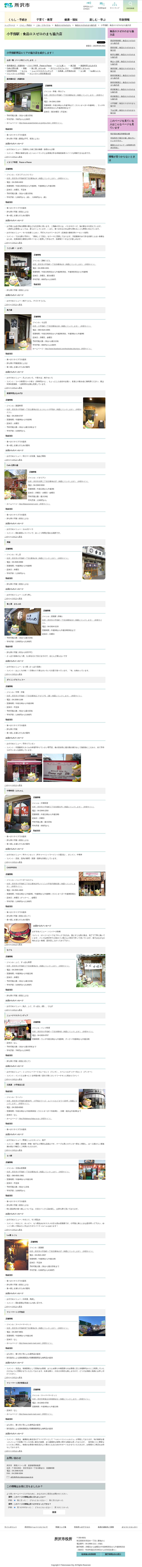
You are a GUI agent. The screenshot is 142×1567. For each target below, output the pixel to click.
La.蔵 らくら (96, 71)
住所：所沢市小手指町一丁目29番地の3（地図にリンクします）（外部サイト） (64, 264)
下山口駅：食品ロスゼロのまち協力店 (122, 111)
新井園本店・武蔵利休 (16, 66)
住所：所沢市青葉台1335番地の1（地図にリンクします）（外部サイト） (61, 1399)
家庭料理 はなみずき (89, 66)
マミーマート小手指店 (16, 74)
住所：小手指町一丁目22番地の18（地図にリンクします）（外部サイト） (62, 326)
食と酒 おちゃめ (38, 68)
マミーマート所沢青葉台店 (40, 74)
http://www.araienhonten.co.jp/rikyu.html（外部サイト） (41, 123)
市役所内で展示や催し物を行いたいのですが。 (122, 139)
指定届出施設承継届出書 (120, 134)
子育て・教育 (44, 19)
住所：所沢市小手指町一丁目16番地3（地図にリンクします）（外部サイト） (63, 1032)
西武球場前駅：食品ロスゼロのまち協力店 (122, 42)
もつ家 (83, 71)
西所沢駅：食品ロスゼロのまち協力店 (122, 49)
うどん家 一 (61, 66)
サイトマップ (114, 5)
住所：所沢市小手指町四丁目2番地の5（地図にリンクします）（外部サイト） (38, 1328)
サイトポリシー (10, 1527)
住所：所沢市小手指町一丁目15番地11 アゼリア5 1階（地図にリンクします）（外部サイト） (44, 696)
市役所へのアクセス (82, 1527)
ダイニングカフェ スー (59, 68)
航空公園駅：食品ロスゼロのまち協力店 (122, 56)
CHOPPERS (12, 71)
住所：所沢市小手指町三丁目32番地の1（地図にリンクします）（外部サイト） (38, 966)
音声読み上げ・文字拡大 (88, 5)
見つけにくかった (61, 1507)
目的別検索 (130, 5)
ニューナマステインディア (42, 71)
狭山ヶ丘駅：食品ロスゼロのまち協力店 (122, 63)
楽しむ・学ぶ (97, 19)
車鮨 (25, 68)
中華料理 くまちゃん (81, 68)
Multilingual (102, 5)
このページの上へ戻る (13, 157)
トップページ (9, 25)
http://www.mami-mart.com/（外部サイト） (36, 1343)
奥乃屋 (73, 66)
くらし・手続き (17, 19)
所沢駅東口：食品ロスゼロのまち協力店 (122, 90)
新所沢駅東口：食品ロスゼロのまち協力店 (122, 77)
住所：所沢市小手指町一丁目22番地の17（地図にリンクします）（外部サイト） (62, 1251)
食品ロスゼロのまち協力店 (85, 25)
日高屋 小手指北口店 (67, 71)
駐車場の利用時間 (89, 1554)
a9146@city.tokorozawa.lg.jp (22, 1477)
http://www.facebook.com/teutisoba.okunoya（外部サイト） (68, 349)
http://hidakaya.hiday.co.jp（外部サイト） (35, 1119)
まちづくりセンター (130, 1527)
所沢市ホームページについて (36, 1527)
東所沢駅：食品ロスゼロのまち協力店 (122, 70)
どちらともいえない (38, 1500)
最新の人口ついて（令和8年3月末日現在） (122, 146)
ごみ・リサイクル (43, 25)
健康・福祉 (71, 19)
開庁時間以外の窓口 (113, 1554)
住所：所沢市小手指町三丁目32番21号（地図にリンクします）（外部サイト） (63, 807)
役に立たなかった (56, 1500)
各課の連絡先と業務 (106, 1527)
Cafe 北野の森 (12, 68)
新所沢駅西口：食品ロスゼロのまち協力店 (122, 84)
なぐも (24, 71)
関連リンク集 (61, 1527)
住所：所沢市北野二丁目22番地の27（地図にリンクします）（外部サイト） (58, 481)
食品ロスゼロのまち (63, 25)
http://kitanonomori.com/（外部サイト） (34, 504)
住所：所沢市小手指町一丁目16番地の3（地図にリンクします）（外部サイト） (38, 1172)
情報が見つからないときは (122, 158)
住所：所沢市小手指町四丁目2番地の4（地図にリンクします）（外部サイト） (38, 178)
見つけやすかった (24, 1507)
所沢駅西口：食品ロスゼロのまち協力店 (122, 97)
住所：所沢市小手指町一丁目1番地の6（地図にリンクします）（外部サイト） (38, 558)
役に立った (21, 1500)
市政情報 (124, 19)
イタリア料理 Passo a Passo (39, 66)
